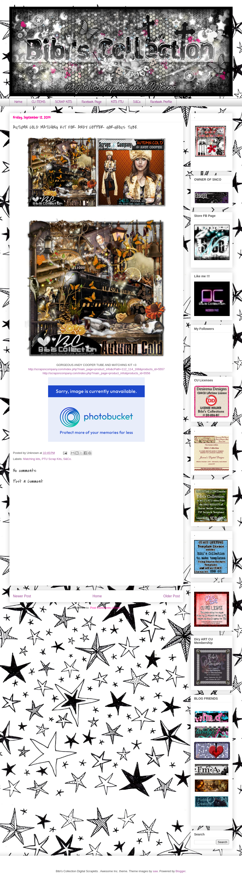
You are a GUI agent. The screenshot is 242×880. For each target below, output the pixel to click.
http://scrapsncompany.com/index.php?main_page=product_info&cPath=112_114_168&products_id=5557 (96, 369)
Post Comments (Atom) (105, 607)
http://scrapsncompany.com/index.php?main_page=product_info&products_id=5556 (96, 373)
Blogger (180, 871)
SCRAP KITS (63, 102)
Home (18, 102)
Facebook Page (91, 102)
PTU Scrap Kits (52, 459)
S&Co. (137, 102)
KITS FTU (117, 102)
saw (155, 871)
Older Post (171, 596)
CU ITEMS (38, 102)
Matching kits (31, 459)
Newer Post (22, 596)
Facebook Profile (161, 102)
